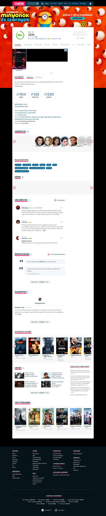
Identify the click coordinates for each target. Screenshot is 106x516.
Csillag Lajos (18, 86)
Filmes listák (36, 453)
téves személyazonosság (37, 168)
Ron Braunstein (27, 119)
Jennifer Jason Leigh (37, 117)
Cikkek (18, 367)
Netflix (23, 430)
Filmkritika (21, 291)
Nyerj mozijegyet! (77, 453)
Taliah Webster (48, 117)
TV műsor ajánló (59, 464)
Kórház (49, 168)
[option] (38, 143)
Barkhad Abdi (18, 119)
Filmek (47, 3)
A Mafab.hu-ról (77, 460)
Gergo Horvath (35, 273)
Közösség (76, 451)
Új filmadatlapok (37, 457)
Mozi (66, 3)
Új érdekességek (37, 459)
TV (69, 3)
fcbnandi (24, 238)
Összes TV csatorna (58, 468)
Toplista (14, 463)
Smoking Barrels (40, 303)
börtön (42, 165)
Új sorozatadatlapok (58, 455)
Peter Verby (35, 119)
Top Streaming (22, 402)
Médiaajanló (76, 464)
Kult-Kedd (15, 459)
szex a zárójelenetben (22, 171)
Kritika (14, 467)
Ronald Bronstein (22, 112)
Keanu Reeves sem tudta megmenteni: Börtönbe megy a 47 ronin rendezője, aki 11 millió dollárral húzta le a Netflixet (80, 389)
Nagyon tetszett (27, 241)
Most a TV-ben (56, 466)
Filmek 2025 (35, 465)
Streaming (75, 3)
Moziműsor (35, 476)
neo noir (18, 165)
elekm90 (24, 222)
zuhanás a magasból (21, 168)
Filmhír (14, 457)
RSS (74, 468)
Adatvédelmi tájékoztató (79, 466)
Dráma (36, 38)
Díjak (13, 476)
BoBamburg (25, 208)
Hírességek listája (16, 474)
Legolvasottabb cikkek (79, 366)
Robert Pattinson (26, 117)
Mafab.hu (76, 458)
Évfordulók (35, 461)
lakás (48, 165)
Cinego (51, 359)
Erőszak (35, 165)
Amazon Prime (60, 360)
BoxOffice (14, 455)
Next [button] (91, 141)
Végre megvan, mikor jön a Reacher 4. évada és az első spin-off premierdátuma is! (80, 372)
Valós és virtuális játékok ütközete (79, 395)
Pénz (54, 165)
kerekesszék (26, 165)
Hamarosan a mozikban (38, 478)
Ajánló (13, 453)
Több (35, 36)
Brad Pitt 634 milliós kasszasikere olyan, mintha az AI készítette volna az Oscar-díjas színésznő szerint (80, 377)
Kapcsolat (75, 470)
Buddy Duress (57, 117)
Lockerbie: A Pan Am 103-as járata (61, 475)
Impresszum (76, 462)
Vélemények (21, 199)
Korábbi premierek (37, 480)
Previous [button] (14, 141)
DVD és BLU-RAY (37, 482)
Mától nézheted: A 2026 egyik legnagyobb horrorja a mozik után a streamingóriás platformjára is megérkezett (81, 383)
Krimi (44, 38)
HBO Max (24, 358)
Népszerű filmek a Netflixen (40, 463)
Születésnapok (16, 478)
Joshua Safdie (32, 110)
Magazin (60, 3)
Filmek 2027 (35, 469)
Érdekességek (22, 254)
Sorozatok (53, 3)
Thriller (41, 38)
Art (13, 465)
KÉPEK (18, 176)
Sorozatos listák (57, 453)
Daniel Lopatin (22, 115)
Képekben (15, 461)
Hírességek (83, 3)
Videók (34, 484)
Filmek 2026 (35, 467)
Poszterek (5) (19, 70)
